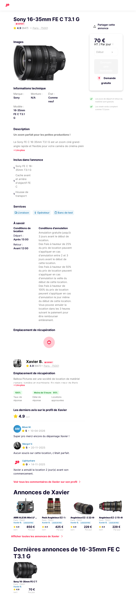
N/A (33, 97)
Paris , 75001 (19, 520)
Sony (16, 97)
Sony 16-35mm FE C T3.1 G (27, 581)
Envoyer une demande (106, 68)
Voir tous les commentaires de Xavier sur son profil (45, 481)
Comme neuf (53, 99)
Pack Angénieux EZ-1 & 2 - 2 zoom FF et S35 (65, 517)
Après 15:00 (20, 239)
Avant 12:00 (20, 248)
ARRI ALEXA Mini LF (24, 517)
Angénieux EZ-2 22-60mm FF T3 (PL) (90, 517)
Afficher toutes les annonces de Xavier (35, 536)
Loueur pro (28, 523)
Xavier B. (35, 361)
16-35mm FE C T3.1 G (19, 114)
